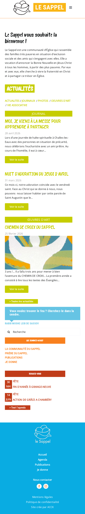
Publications (42, 464)
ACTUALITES (12, 101)
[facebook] (39, 486)
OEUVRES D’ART (60, 101)
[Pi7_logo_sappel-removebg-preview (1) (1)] (42, 423)
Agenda (42, 459)
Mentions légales (42, 497)
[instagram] (45, 486)
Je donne (42, 469)
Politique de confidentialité (42, 502)
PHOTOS (43, 101)
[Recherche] (42, 332)
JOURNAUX (28, 101)
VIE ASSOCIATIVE (17, 105)
